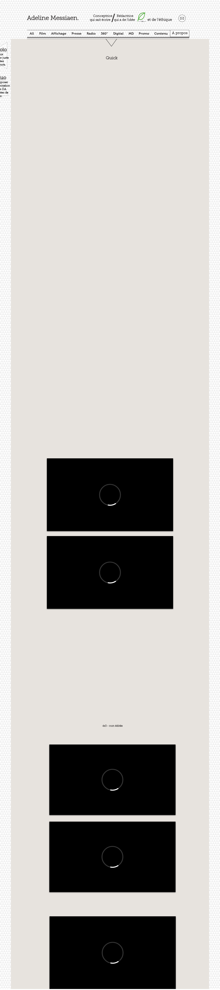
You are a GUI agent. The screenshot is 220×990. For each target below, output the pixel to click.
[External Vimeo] (110, 494)
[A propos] (179, 33)
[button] (112, 136)
